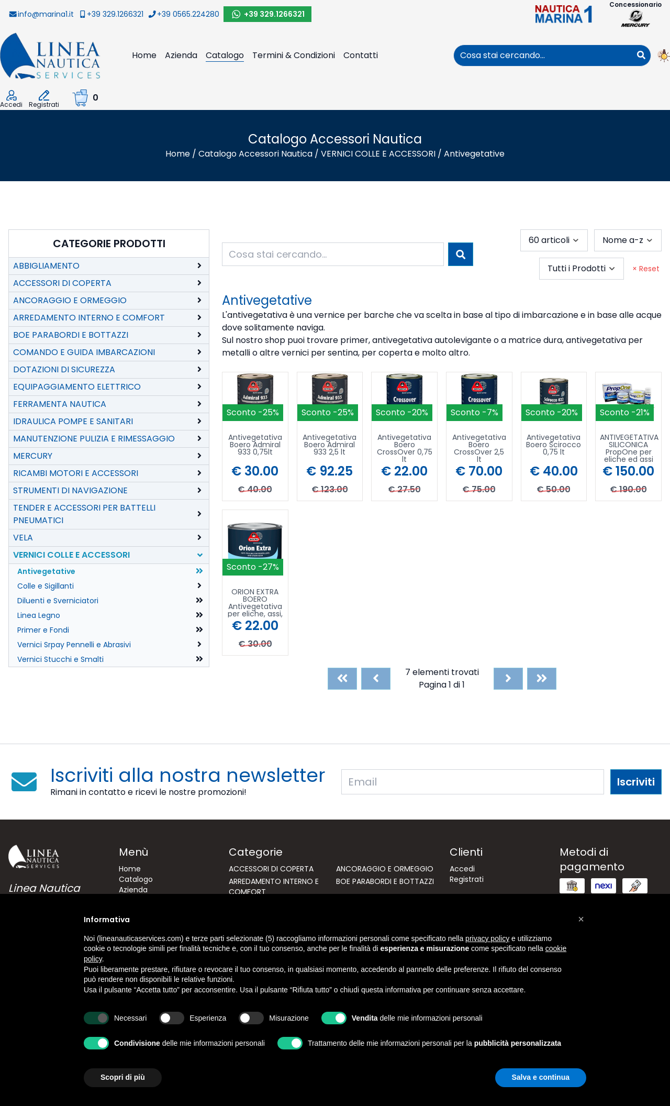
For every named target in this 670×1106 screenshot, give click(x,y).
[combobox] (543, 55)
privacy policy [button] (487, 938)
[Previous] (375, 679)
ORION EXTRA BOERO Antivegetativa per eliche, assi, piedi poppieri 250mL (255, 602)
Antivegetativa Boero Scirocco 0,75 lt (553, 445)
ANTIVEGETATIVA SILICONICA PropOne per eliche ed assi (629, 448)
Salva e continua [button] (541, 1077)
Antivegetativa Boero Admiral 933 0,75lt (255, 445)
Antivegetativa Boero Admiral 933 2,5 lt (329, 445)
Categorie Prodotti (109, 243)
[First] (342, 679)
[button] (581, 919)
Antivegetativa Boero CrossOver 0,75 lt (404, 448)
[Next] (508, 679)
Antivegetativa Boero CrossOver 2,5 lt (479, 448)
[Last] (541, 679)
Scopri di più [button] (122, 1077)
